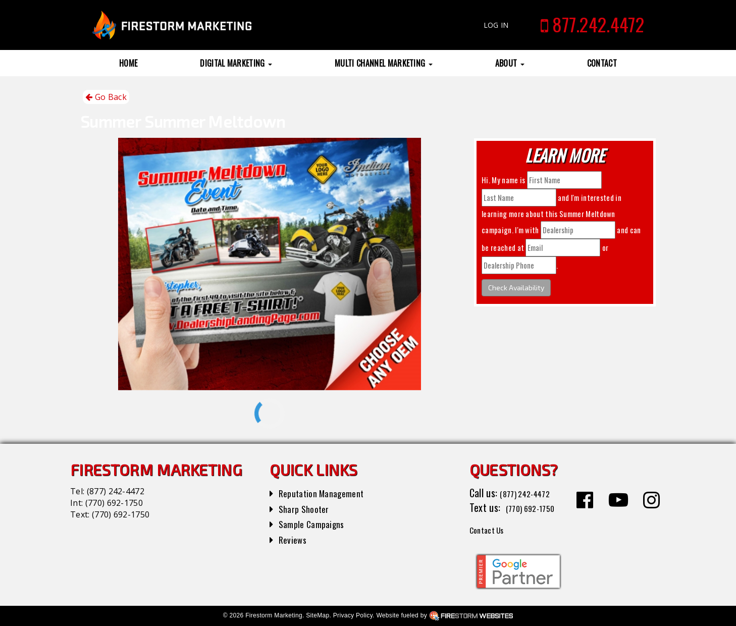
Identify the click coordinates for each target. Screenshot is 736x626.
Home (128, 63)
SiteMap (317, 615)
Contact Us (491, 529)
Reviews (294, 539)
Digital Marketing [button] (236, 63)
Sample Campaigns (316, 523)
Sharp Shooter (307, 508)
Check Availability (516, 287)
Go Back (106, 97)
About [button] (509, 63)
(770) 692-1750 (114, 502)
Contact (602, 63)
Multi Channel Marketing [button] (384, 63)
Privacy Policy (353, 615)
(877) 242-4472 (115, 491)
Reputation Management (327, 492)
